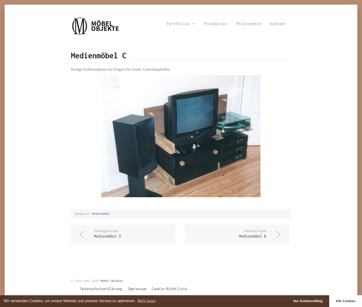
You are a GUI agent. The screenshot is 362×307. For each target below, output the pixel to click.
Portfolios (181, 24)
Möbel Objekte (111, 281)
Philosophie (248, 24)
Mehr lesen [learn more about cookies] (146, 301)
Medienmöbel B (228, 233)
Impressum (136, 289)
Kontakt (278, 24)
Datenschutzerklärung (101, 289)
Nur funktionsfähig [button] (308, 301)
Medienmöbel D (132, 233)
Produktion (215, 24)
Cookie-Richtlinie (169, 289)
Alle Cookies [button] (346, 301)
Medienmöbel (101, 213)
